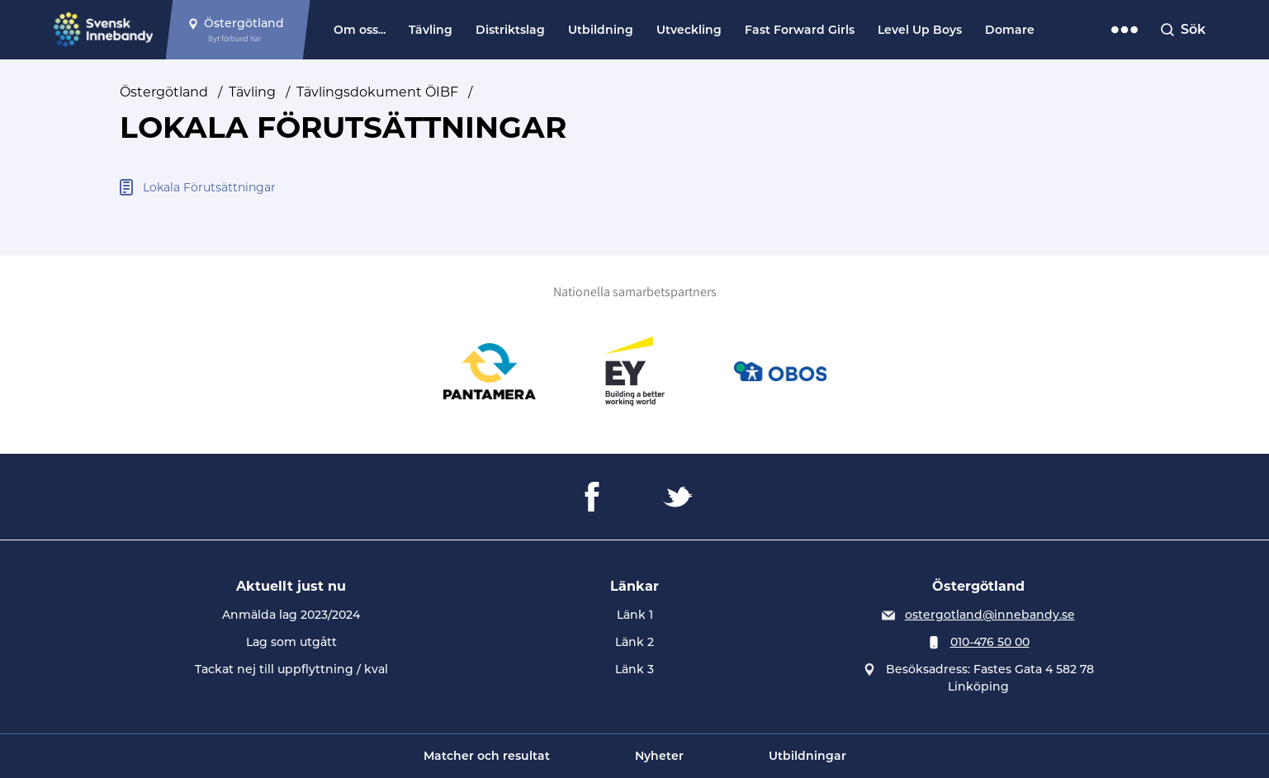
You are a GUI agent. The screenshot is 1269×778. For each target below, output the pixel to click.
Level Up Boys (920, 29)
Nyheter (659, 755)
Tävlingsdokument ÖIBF (377, 92)
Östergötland (164, 92)
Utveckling (689, 29)
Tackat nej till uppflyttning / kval (291, 669)
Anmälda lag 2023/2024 (291, 614)
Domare (1010, 29)
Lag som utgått (291, 641)
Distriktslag (510, 29)
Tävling (430, 29)
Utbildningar (807, 755)
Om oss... (360, 29)
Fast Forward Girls (800, 29)
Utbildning (600, 29)
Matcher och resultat (487, 755)
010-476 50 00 (990, 641)
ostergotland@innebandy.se (990, 614)
